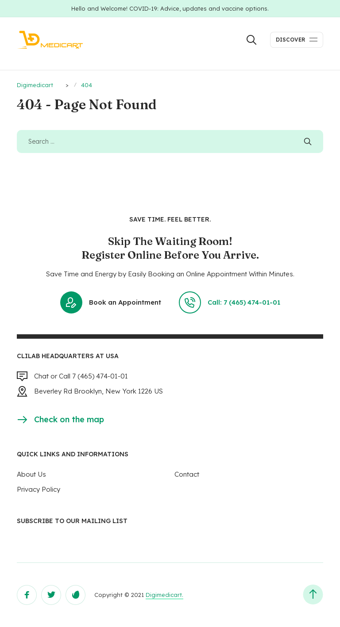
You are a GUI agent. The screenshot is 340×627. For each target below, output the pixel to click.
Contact (186, 474)
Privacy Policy (38, 489)
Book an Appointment (110, 302)
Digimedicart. (164, 594)
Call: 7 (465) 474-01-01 (229, 302)
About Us (31, 474)
